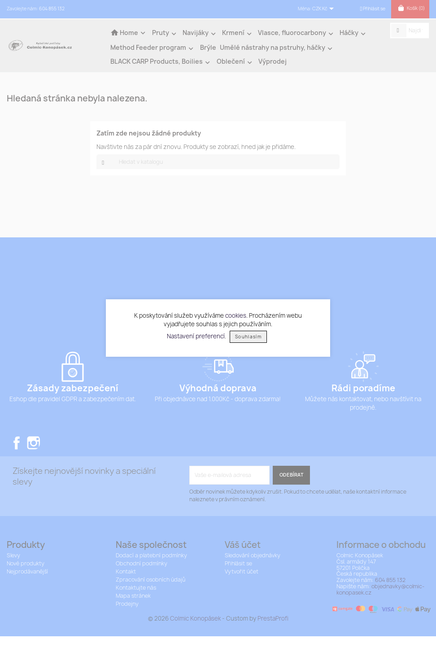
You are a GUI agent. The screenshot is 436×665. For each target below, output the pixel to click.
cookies (235, 315)
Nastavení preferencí (196, 336)
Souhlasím (248, 337)
